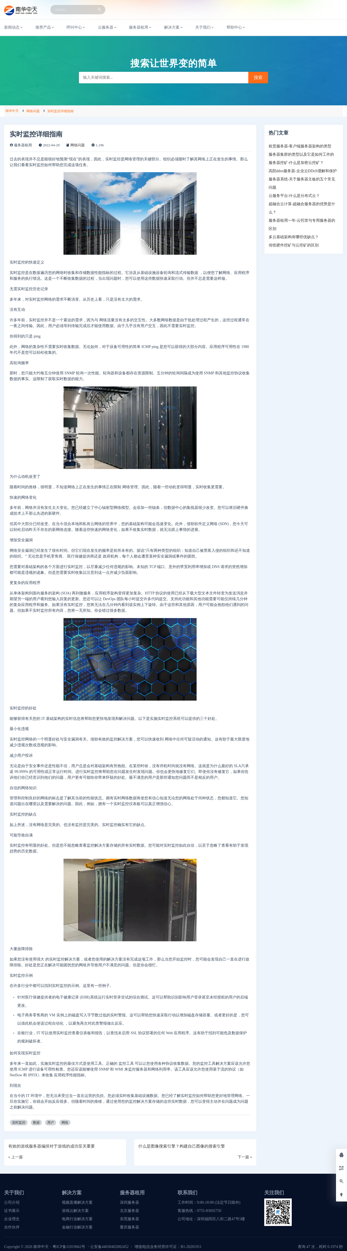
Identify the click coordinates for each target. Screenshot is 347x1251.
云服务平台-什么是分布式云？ (294, 196)
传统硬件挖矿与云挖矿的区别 (294, 245)
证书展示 (12, 1211)
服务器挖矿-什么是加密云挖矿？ (296, 163)
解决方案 (173, 27)
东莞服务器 (129, 1219)
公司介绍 (12, 1202)
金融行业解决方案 (77, 1227)
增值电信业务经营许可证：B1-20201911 (168, 1247)
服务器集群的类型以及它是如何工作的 (301, 154)
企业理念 (12, 1219)
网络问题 (33, 111)
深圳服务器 (129, 1202)
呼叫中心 (76, 27)
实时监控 (18, 1122)
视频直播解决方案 (77, 1202)
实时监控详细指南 (60, 111)
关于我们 (204, 27)
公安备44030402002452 (109, 1247)
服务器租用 (140, 27)
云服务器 (107, 27)
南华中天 (12, 111)
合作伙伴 (12, 1227)
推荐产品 (45, 27)
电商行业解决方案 (77, 1219)
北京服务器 (129, 1211)
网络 (65, 1122)
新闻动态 (13, 27)
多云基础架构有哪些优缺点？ (294, 237)
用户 (50, 1122)
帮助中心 (236, 27)
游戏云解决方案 (75, 1211)
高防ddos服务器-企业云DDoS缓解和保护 (303, 171)
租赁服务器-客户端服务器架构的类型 (300, 146)
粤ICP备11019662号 (69, 1247)
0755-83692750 (209, 1211)
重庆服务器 (129, 1227)
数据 (36, 1122)
